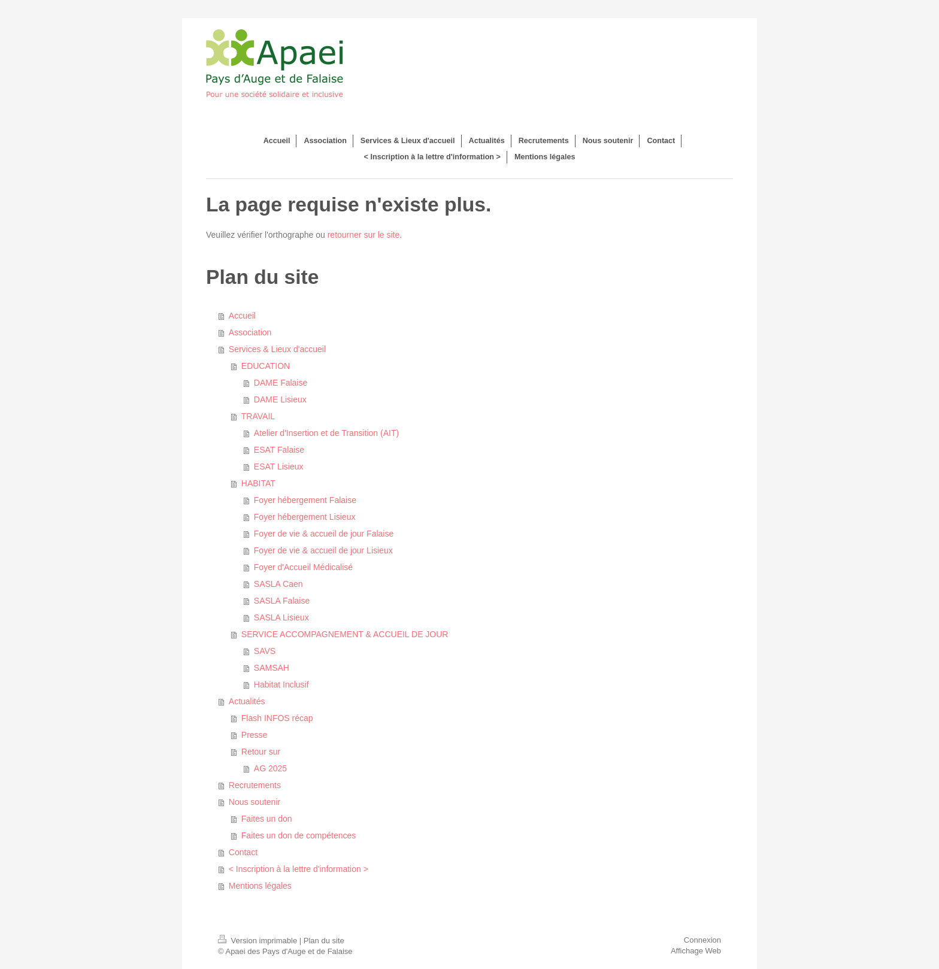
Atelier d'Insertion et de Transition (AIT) (326, 433)
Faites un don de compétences (298, 835)
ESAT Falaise (279, 450)
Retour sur (260, 751)
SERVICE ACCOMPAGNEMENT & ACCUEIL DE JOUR (345, 634)
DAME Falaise (280, 382)
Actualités (247, 701)
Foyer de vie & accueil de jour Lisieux (323, 550)
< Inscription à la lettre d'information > (298, 869)
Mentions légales (260, 886)
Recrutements (255, 785)
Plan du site (324, 940)
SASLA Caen (278, 584)
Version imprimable (258, 940)
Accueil (242, 315)
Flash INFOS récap (277, 718)
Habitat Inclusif (281, 684)
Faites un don (266, 818)
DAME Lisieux (280, 399)
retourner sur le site (364, 235)
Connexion (702, 939)
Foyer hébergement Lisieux (305, 517)
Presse (254, 735)
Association (250, 332)
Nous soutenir (254, 802)
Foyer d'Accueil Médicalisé (303, 567)
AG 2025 (270, 768)
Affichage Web (696, 950)
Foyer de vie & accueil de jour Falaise (323, 533)
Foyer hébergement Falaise (305, 500)
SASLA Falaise (282, 600)
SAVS (264, 651)
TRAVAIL (258, 416)
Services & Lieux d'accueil (277, 349)
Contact (243, 852)
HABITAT (258, 483)
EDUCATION (265, 366)
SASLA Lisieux (281, 617)
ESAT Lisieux (279, 466)
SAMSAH (271, 668)
